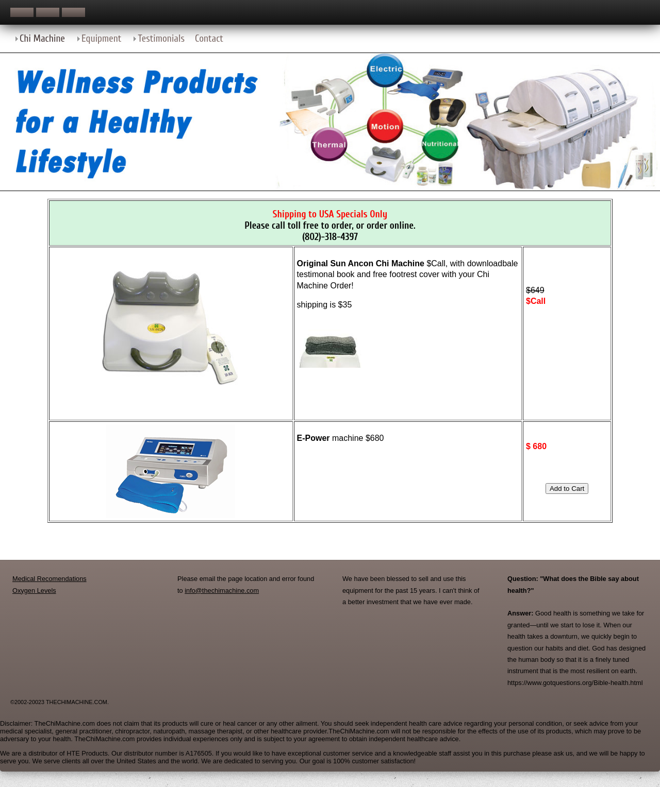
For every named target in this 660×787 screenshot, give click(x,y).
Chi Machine (42, 38)
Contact (209, 38)
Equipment (101, 38)
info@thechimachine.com (222, 590)
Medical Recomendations (49, 579)
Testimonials (161, 38)
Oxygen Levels (34, 590)
